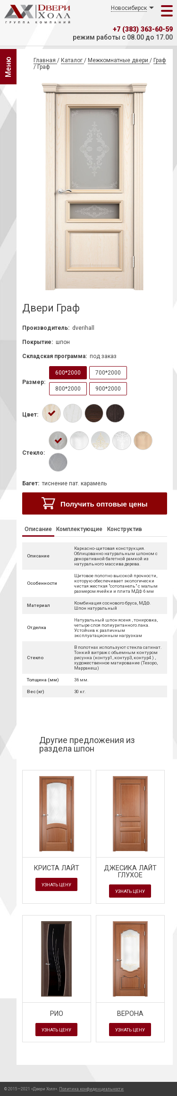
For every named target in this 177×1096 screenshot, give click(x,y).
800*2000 (68, 388)
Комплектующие (79, 529)
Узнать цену (56, 884)
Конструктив (124, 529)
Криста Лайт (56, 868)
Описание (38, 529)
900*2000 (108, 388)
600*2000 (68, 372)
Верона (130, 1014)
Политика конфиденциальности (91, 1089)
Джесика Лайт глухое (130, 871)
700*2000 (108, 372)
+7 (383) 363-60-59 (143, 29)
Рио (56, 1014)
